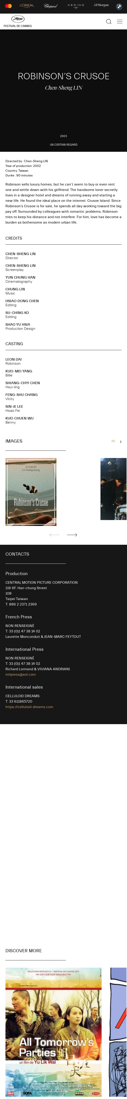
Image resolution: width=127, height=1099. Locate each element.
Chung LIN (15, 289)
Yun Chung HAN (20, 277)
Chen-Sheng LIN (20, 254)
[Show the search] (108, 21)
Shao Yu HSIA (17, 325)
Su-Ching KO (17, 313)
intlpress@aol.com (20, 674)
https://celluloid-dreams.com (29, 707)
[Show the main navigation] (119, 21)
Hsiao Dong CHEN (22, 301)
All (113, 441)
